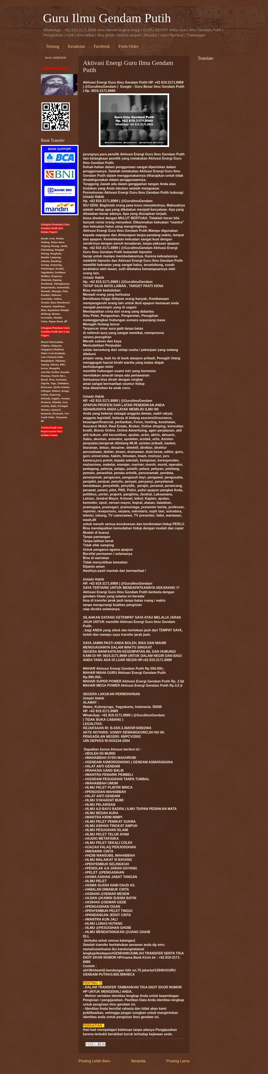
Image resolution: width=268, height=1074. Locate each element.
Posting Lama (177, 1061)
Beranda (138, 1061)
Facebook (102, 46)
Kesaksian (76, 46)
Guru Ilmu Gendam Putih (107, 18)
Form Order (128, 46)
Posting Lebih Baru (94, 1061)
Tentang (52, 46)
